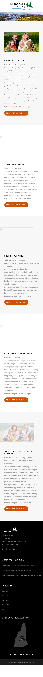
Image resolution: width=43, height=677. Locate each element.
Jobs (3, 609)
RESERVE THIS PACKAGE (16, 113)
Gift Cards (5, 600)
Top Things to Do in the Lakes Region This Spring (20, 565)
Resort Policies (7, 596)
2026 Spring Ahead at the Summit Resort (17, 570)
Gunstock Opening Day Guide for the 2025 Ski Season (21, 575)
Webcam (5, 591)
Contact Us (6, 605)
